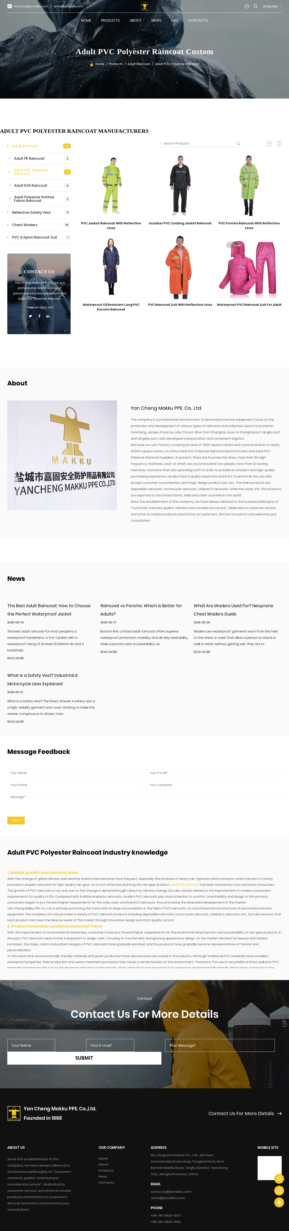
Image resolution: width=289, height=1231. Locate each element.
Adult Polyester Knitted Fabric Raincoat (40, 199)
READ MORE (15, 659)
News (156, 20)
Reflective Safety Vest (39, 212)
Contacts (198, 20)
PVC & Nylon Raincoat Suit (39, 237)
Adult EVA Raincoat (40, 185)
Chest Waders (39, 225)
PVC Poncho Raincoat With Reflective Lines (249, 225)
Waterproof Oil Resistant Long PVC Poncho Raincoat (111, 307)
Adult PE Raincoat (40, 158)
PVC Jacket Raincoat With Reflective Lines (111, 225)
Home (86, 20)
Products (110, 20)
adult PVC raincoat (184, 886)
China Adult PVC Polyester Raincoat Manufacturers (209, 451)
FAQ (174, 20)
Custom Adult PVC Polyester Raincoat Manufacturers (224, 1225)
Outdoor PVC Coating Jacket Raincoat (180, 223)
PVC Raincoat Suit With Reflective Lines (180, 304)
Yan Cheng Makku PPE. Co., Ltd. (124, 1225)
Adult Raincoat (139, 64)
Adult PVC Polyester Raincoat (40, 172)
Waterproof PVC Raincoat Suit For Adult (249, 304)
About (136, 20)
